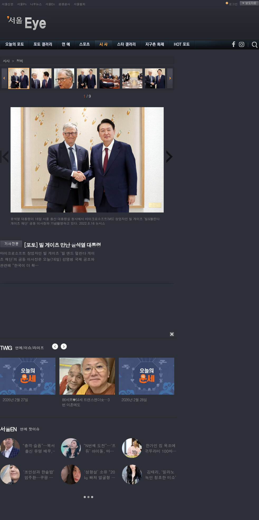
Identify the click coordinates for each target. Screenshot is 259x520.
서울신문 (7, 4)
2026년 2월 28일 (134, 399)
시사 (6, 60)
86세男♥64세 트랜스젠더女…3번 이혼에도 (86, 402)
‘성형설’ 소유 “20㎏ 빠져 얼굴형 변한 (99, 477)
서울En (50, 4)
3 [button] (92, 497)
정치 (19, 60)
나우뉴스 (36, 4)
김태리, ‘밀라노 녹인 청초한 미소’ (160, 474)
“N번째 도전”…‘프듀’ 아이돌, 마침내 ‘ (100, 451)
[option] (27, 385)
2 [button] (88, 497)
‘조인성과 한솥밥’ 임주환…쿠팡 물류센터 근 (38, 477)
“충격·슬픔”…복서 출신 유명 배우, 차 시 (39, 451)
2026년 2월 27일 (15, 399)
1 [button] (85, 497)
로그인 (233, 4)
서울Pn (21, 4)
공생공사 (64, 4)
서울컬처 (80, 4)
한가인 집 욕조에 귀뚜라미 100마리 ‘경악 (160, 451)
